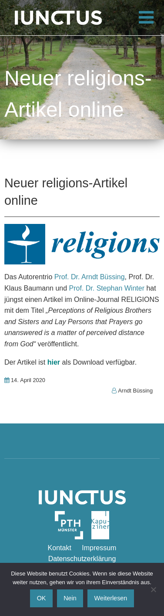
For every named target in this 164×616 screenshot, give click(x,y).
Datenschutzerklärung (82, 558)
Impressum (99, 548)
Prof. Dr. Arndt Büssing (89, 277)
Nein (70, 598)
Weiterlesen (110, 598)
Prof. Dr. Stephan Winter (106, 288)
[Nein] (153, 589)
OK (41, 598)
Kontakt (59, 548)
